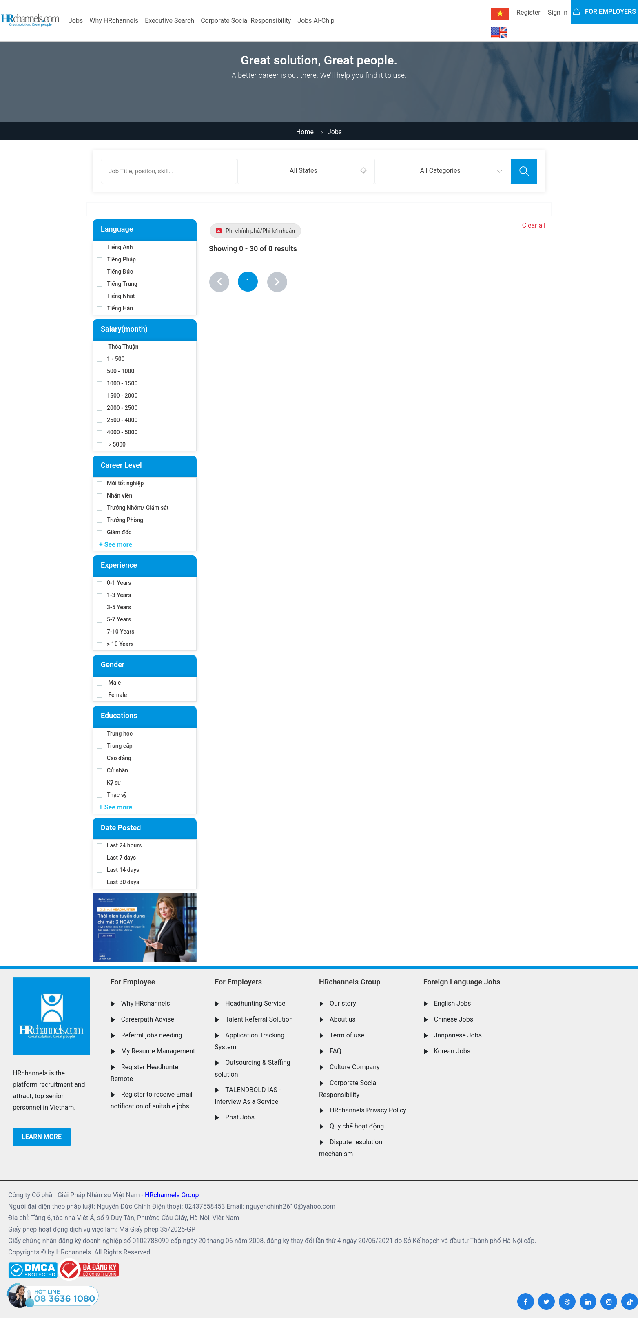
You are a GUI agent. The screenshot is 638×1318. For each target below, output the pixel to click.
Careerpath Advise (147, 1019)
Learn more (42, 1137)
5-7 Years (114, 619)
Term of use (347, 1035)
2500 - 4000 (117, 420)
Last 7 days (116, 857)
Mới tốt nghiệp (120, 483)
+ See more (115, 544)
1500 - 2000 (117, 395)
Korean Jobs (452, 1051)
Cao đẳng (114, 758)
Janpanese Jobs (458, 1035)
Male (109, 682)
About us (343, 1019)
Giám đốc (114, 532)
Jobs (76, 20)
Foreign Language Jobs (462, 981)
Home (305, 132)
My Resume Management (158, 1051)
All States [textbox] (303, 171)
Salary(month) (124, 329)
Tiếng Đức (115, 271)
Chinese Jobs (453, 1019)
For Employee (133, 981)
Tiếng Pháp (116, 259)
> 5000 (111, 444)
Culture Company (355, 1067)
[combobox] (305, 171)
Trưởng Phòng (120, 520)
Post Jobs (240, 1117)
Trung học (115, 733)
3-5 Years (114, 607)
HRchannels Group (349, 981)
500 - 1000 (115, 371)
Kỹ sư (109, 782)
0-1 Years (114, 582)
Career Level (121, 465)
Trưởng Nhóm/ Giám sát (132, 507)
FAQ (335, 1051)
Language (117, 229)
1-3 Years (114, 595)
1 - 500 (111, 359)
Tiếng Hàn (115, 308)
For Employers (238, 981)
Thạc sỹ (112, 795)
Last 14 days (118, 870)
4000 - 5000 (117, 432)
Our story (343, 1003)
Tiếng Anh (115, 247)
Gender (112, 664)
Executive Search (169, 20)
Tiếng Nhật (116, 296)
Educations (119, 715)
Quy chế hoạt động (357, 1126)
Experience (119, 565)
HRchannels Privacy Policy (368, 1110)
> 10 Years (115, 644)
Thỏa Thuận (118, 346)
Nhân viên (114, 495)
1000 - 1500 (117, 383)
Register (528, 12)
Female (112, 695)
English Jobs (452, 1003)
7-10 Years (115, 631)
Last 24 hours (119, 845)
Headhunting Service (255, 1003)
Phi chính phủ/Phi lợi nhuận (255, 231)
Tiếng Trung (117, 284)
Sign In (557, 12)
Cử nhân (112, 770)
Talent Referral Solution (259, 1019)
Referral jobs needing (151, 1035)
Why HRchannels (113, 20)
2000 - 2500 (117, 408)
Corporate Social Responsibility (246, 20)
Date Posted (121, 827)
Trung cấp (115, 746)
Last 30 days (118, 882)
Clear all (533, 225)
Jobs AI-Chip (315, 20)
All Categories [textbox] (440, 171)
